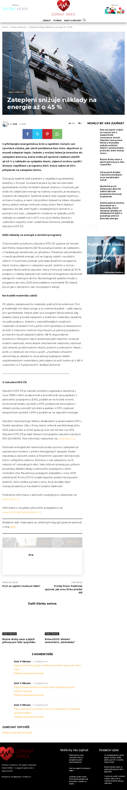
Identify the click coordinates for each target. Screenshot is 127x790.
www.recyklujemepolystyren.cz (21, 512)
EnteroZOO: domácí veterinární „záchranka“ (60, 641)
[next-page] (94, 226)
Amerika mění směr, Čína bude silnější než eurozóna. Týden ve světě (78, 780)
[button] (84, 19)
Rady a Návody (18, 27)
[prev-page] (89, 226)
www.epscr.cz (66, 438)
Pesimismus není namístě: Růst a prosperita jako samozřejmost (76, 758)
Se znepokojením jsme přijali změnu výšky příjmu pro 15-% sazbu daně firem (114, 758)
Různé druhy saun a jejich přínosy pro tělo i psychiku (18, 641)
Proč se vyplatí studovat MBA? (21, 586)
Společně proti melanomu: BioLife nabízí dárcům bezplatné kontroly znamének (111, 191)
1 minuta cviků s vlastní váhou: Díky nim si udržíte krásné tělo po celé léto (114, 780)
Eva (15, 124)
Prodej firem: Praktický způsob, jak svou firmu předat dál (63, 589)
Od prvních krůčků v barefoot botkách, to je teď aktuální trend (111, 176)
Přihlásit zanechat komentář (28, 673)
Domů (5, 27)
